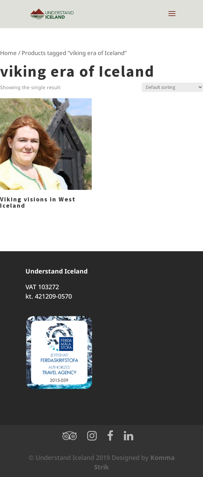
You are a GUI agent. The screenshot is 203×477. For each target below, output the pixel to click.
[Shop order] (172, 87)
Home (8, 53)
